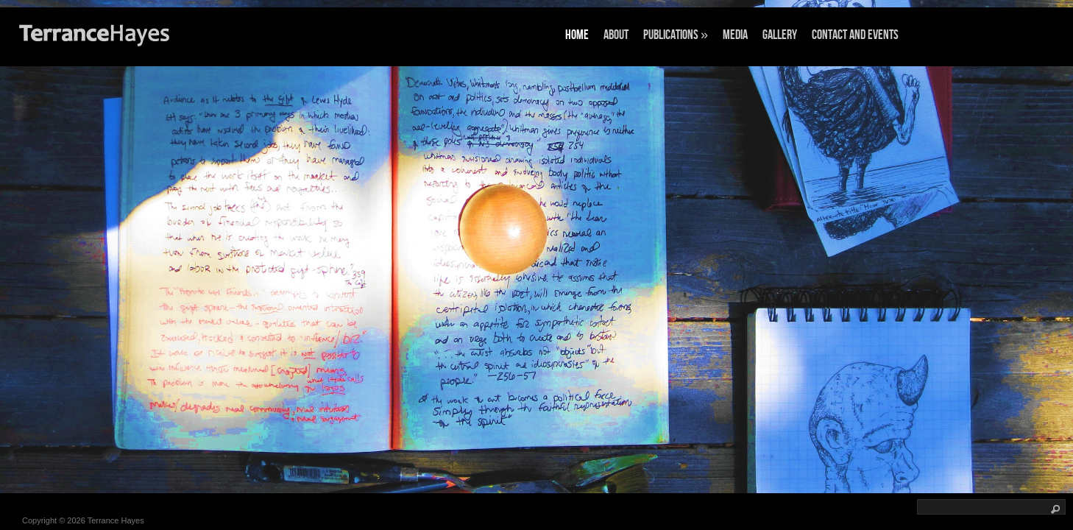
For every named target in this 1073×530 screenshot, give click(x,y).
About (615, 35)
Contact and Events (855, 35)
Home (577, 35)
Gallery (779, 35)
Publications (675, 35)
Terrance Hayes (116, 520)
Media (735, 35)
